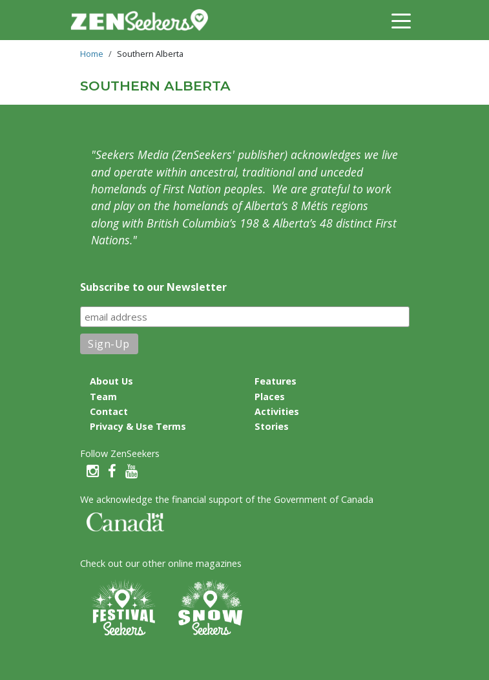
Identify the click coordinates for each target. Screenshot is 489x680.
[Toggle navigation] (401, 20)
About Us (111, 381)
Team (103, 396)
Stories (272, 426)
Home (91, 53)
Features (276, 381)
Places (270, 396)
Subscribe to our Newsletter (153, 287)
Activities (277, 411)
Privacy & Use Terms (138, 426)
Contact (109, 411)
